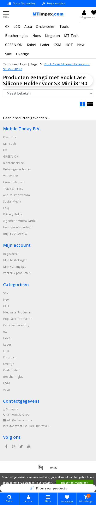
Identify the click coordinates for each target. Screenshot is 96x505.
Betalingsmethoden (17, 169)
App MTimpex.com (16, 195)
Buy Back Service (15, 234)
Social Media (12, 201)
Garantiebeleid (13, 182)
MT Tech (71, 35)
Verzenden (10, 176)
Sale (8, 54)
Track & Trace (13, 189)
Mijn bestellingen (15, 260)
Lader (44, 44)
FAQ (6, 208)
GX (7, 26)
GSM (57, 44)
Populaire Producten (17, 319)
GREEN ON (14, 44)
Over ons (9, 137)
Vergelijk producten (17, 273)
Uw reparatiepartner (17, 227)
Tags (33, 64)
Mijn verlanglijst (14, 266)
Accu (28, 26)
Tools (64, 26)
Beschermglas (16, 35)
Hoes (36, 35)
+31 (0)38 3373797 (16, 414)
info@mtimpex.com (17, 420)
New (80, 44)
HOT (69, 44)
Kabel (31, 44)
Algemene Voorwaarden (20, 221)
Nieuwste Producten (17, 312)
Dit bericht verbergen (74, 482)
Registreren (11, 254)
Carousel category (16, 325)
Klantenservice (13, 163)
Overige (22, 54)
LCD (17, 26)
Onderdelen (45, 26)
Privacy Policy (13, 214)
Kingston (52, 35)
